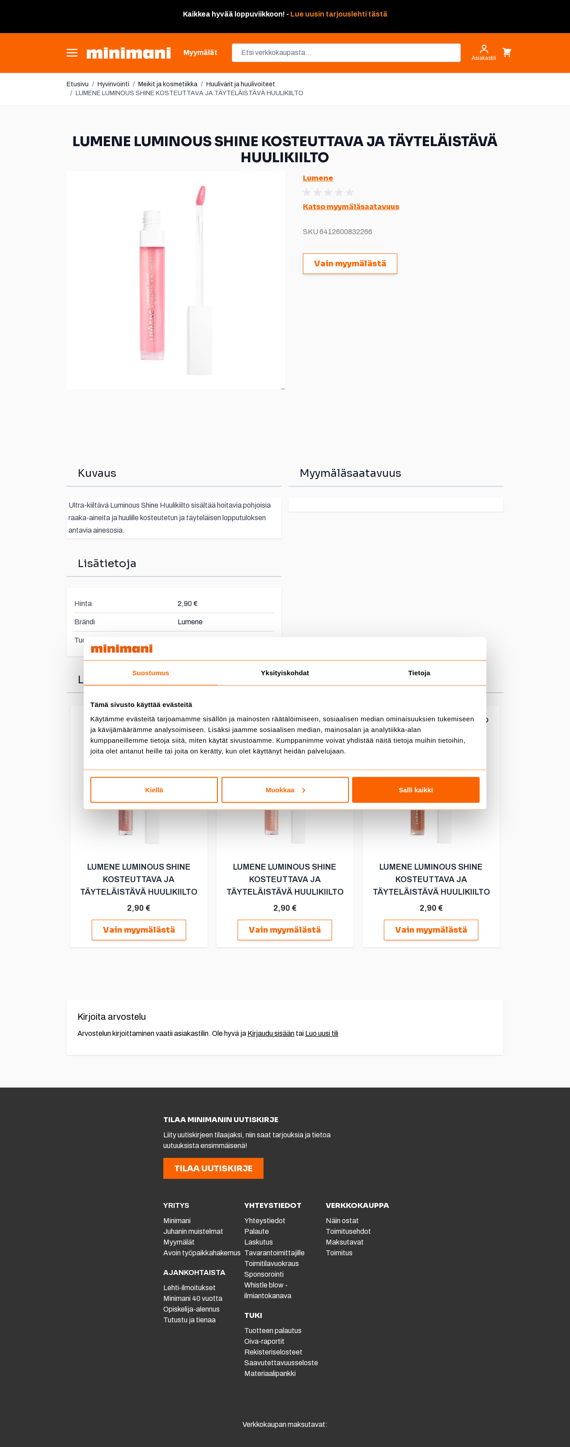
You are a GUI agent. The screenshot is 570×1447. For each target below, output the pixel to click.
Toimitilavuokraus (271, 1263)
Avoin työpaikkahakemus (202, 1253)
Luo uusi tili (321, 1033)
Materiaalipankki (270, 1373)
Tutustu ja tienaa (189, 1320)
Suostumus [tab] (151, 673)
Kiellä (154, 789)
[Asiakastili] (484, 53)
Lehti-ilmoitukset (189, 1287)
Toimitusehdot (348, 1231)
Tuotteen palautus (273, 1330)
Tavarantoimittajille (274, 1253)
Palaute (256, 1231)
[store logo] (128, 53)
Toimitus (339, 1253)
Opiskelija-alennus (191, 1309)
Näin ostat (342, 1220)
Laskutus (258, 1242)
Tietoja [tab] (419, 673)
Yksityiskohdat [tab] (285, 673)
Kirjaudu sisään (270, 1033)
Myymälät (179, 1242)
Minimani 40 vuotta (192, 1298)
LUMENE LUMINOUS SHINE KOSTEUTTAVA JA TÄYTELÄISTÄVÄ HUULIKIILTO (189, 93)
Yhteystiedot (264, 1220)
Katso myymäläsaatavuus (351, 206)
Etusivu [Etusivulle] (78, 84)
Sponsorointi (264, 1274)
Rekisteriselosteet (273, 1352)
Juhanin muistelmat (193, 1231)
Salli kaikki (416, 789)
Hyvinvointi (113, 84)
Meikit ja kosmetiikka (167, 84)
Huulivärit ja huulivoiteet (240, 84)
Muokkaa (285, 789)
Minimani (177, 1220)
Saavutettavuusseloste (281, 1363)
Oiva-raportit (264, 1341)
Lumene (318, 178)
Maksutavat (345, 1242)
